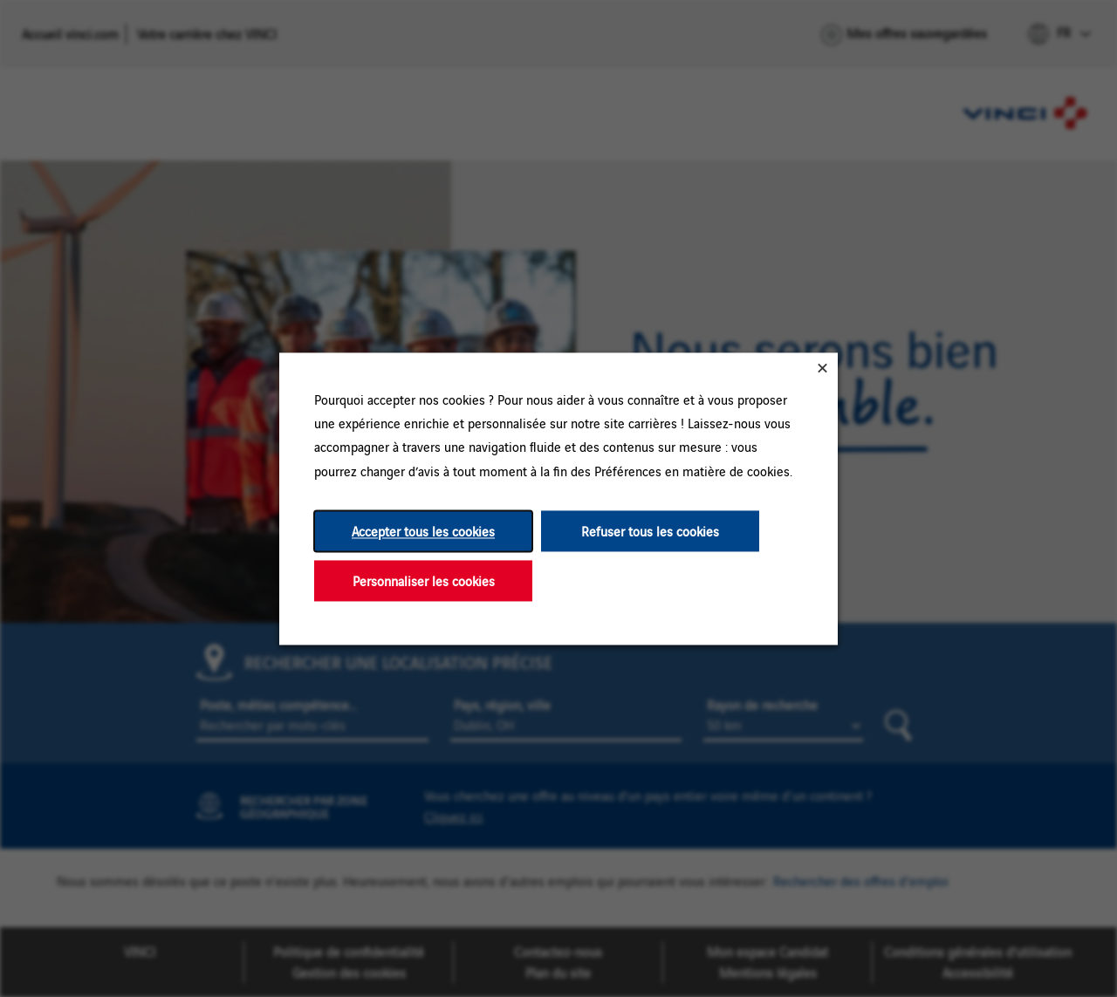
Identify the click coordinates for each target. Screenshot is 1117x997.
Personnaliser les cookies (424, 580)
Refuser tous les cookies (650, 531)
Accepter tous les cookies (423, 531)
